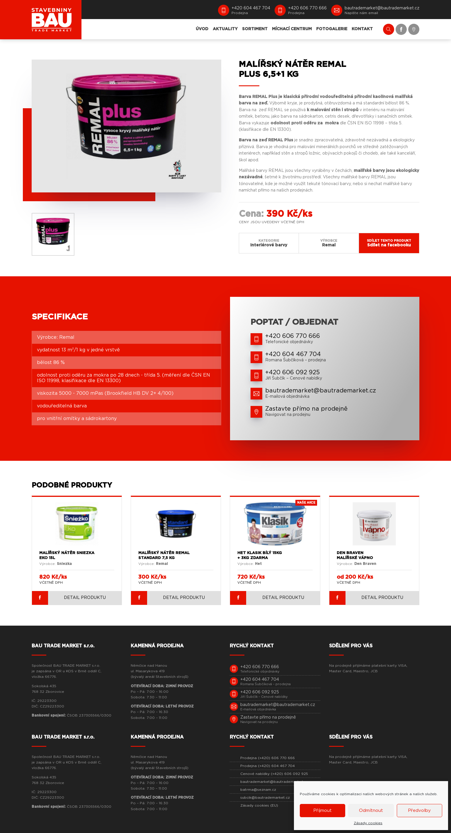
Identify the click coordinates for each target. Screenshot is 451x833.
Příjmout (322, 810)
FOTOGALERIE (331, 29)
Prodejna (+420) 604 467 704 (267, 766)
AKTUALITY (225, 29)
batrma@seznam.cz (258, 789)
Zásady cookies (368, 823)
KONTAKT (362, 29)
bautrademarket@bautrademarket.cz (274, 781)
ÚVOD (202, 29)
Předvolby (419, 810)
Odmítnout (371, 810)
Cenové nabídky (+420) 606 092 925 (274, 774)
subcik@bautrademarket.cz (265, 797)
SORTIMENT (255, 29)
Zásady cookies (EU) (259, 805)
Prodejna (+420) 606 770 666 (267, 758)
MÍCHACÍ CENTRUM (292, 29)
